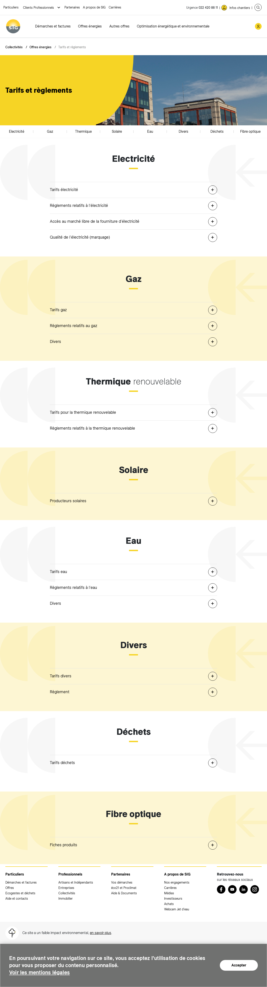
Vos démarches (121, 882)
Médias (169, 893)
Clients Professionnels (39, 7)
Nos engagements (176, 882)
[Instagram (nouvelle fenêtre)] (254, 889)
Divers (183, 131)
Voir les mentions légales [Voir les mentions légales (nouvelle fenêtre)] (40, 972)
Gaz (50, 131)
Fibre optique (250, 131)
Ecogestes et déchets (20, 893)
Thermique (83, 131)
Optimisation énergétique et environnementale (173, 26)
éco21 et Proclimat (123, 888)
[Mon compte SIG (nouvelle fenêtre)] (258, 26)
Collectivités (14, 47)
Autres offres (119, 26)
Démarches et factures (53, 26)
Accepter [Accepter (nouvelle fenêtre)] (238, 965)
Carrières (115, 7)
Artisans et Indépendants (75, 882)
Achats (169, 904)
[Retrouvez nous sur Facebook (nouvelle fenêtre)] (221, 889)
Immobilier (65, 898)
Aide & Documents (124, 893)
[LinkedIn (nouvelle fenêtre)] (243, 889)
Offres (9, 888)
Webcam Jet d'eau (176, 909)
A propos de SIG (94, 7)
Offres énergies (90, 26)
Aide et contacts (16, 898)
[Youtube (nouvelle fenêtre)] (232, 889)
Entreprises (66, 888)
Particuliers (11, 7)
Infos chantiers (239, 8)
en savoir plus (100, 933)
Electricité (16, 131)
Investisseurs (173, 898)
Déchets (217, 131)
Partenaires (72, 7)
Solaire (117, 131)
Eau (150, 131)
